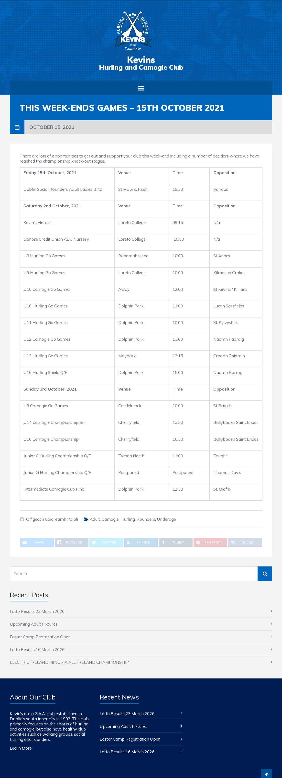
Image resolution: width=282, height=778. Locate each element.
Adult (95, 519)
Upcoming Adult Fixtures (33, 624)
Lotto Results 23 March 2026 (37, 611)
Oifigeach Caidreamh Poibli (52, 519)
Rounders (146, 519)
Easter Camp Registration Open (40, 636)
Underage (166, 519)
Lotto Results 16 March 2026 (37, 649)
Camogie (110, 519)
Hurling (127, 519)
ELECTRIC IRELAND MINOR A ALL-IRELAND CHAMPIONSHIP (69, 662)
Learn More (21, 748)
